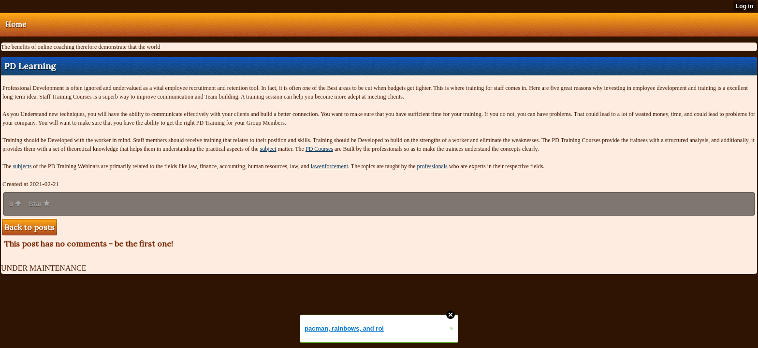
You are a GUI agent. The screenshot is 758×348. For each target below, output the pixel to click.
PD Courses (319, 148)
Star (39, 204)
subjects (22, 166)
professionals (432, 166)
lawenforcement (329, 166)
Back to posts (29, 227)
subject (268, 148)
